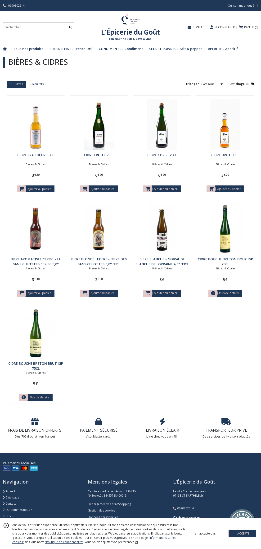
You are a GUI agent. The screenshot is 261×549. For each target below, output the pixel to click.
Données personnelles (103, 517)
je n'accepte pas (205, 533)
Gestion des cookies (101, 510)
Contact (9, 504)
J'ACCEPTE (242, 533)
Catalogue (11, 497)
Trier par (192, 84)
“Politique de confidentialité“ (64, 542)
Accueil (9, 491)
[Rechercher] (71, 27)
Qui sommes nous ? (17, 510)
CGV (7, 516)
